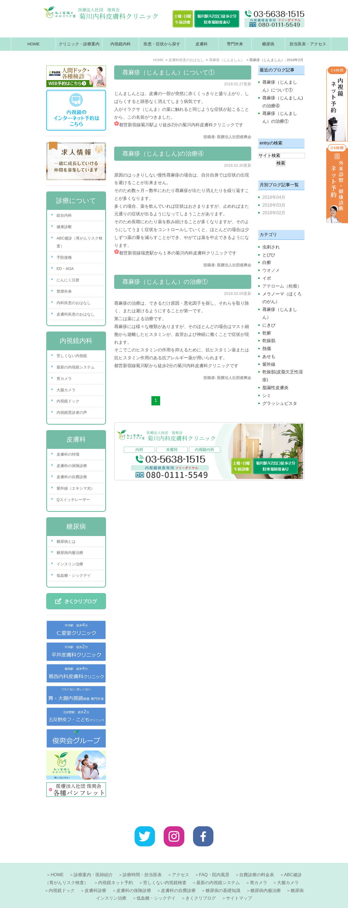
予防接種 (64, 257)
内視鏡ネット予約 (115, 869)
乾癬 (266, 333)
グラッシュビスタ (279, 403)
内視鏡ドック (68, 401)
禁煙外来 (64, 291)
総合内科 (64, 215)
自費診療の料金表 (256, 861)
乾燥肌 (268, 340)
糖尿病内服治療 (70, 552)
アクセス (180, 861)
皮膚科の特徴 (68, 454)
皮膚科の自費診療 (72, 477)
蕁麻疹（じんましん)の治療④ (163, 153)
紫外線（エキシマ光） (76, 488)
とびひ (268, 255)
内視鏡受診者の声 (72, 412)
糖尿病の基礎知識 (223, 877)
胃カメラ (64, 378)
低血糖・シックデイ (74, 575)
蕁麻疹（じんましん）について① (168, 72)
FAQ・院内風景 (214, 861)
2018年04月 (273, 197)
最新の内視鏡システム (76, 367)
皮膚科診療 (95, 877)
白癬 (266, 262)
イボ (266, 278)
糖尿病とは (66, 541)
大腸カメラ (66, 390)
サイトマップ (239, 885)
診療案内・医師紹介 (93, 861)
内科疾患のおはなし (74, 303)
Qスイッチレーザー (73, 499)
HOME (33, 44)
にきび (268, 325)
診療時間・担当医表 (142, 861)
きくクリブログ (200, 885)
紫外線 (268, 364)
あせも (268, 356)
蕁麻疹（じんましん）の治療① (165, 281)
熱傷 (266, 348)
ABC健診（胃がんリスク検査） (79, 242)
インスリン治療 (70, 564)
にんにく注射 (68, 280)
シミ (266, 395)
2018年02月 (273, 212)
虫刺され (271, 247)
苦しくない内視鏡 (72, 356)
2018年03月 (273, 205)
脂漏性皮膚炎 (275, 387)
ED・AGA (65, 268)
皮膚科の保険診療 (72, 466)
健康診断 (64, 227)
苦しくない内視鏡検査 (165, 869)
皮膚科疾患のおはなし (76, 314)
